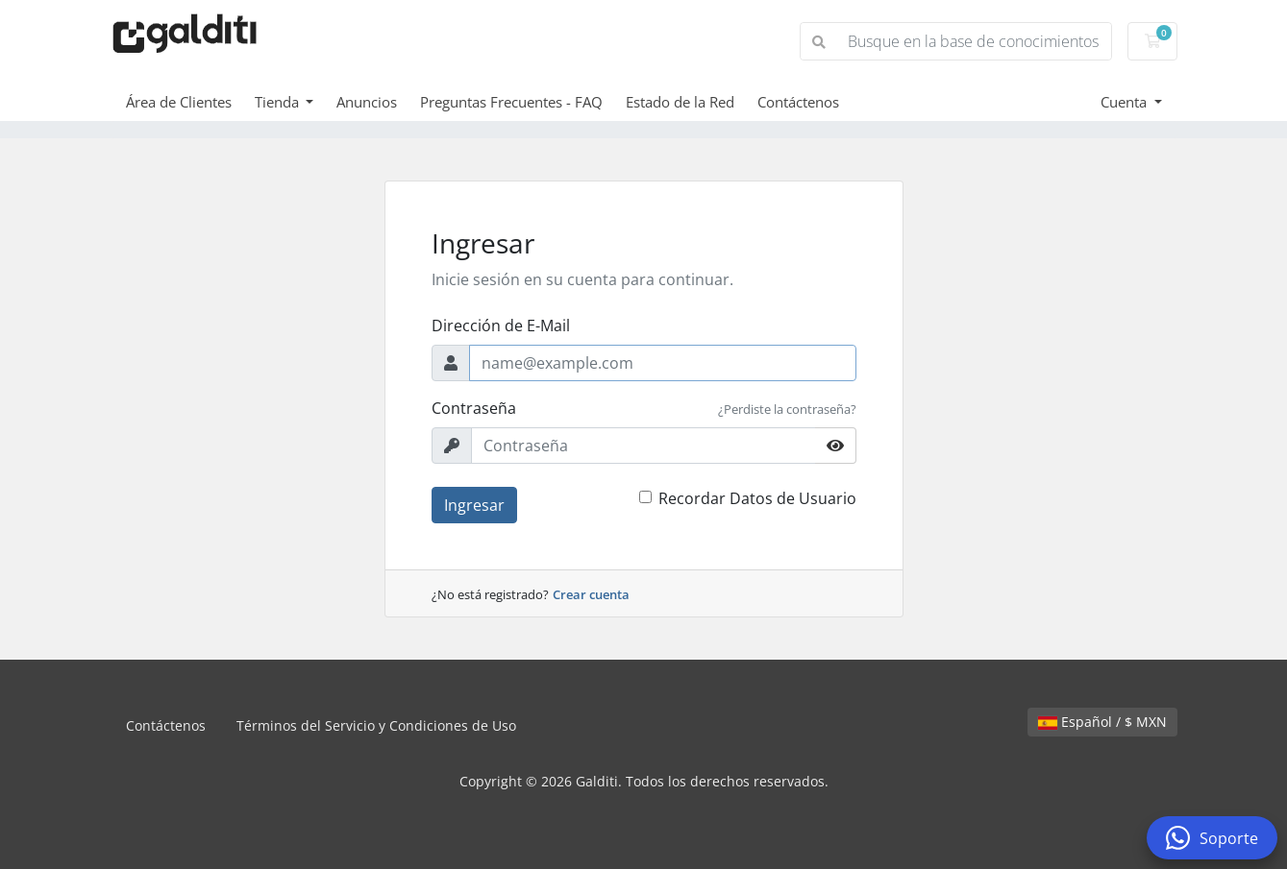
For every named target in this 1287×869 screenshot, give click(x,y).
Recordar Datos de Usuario (757, 498)
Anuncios (366, 101)
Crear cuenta (591, 594)
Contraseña (474, 408)
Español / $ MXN (1102, 721)
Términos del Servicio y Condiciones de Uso (376, 725)
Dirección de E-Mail (501, 325)
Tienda (279, 101)
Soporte (1212, 838)
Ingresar (474, 505)
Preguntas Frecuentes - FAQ (511, 101)
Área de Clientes (179, 101)
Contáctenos (798, 101)
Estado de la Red (680, 101)
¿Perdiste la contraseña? (787, 409)
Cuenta (1126, 101)
